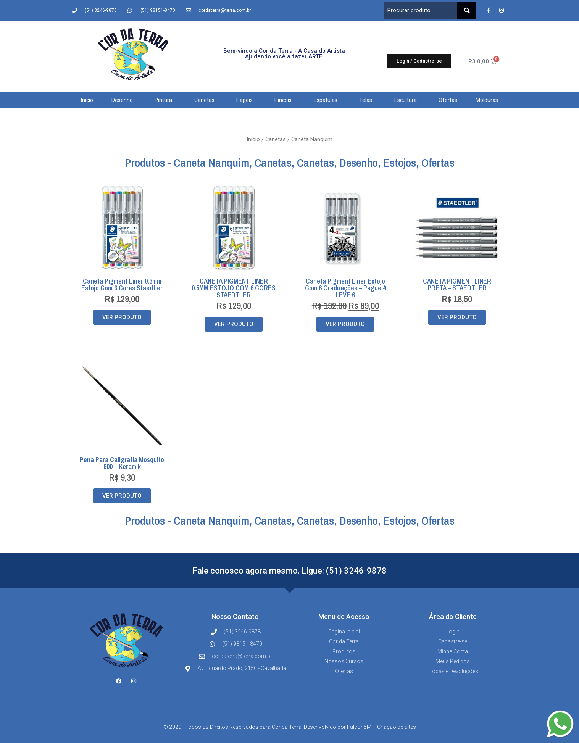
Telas (367, 100)
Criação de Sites (396, 727)
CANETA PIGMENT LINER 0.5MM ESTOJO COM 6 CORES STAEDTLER (234, 288)
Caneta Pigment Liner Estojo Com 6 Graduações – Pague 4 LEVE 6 (345, 288)
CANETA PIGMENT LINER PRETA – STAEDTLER (457, 284)
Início (87, 100)
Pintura (165, 100)
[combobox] (420, 10)
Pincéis (284, 100)
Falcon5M (359, 727)
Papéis (246, 100)
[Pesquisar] (466, 10)
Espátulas (327, 100)
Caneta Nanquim (211, 162)
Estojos (399, 162)
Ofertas (448, 100)
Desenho (124, 100)
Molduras (487, 100)
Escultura (407, 100)
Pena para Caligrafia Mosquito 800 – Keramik (122, 463)
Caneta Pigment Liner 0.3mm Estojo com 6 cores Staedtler (122, 284)
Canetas (206, 100)
